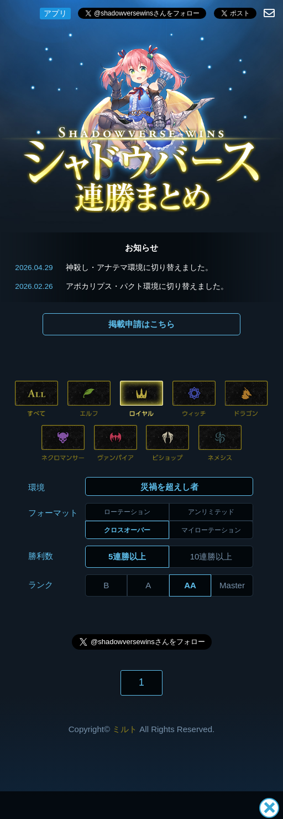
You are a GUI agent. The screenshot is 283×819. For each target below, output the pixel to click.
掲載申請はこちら (141, 324)
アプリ (55, 13)
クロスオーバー (127, 530)
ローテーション (127, 512)
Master (232, 585)
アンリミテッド (211, 512)
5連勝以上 (127, 556)
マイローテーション (211, 530)
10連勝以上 (211, 556)
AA (190, 585)
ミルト (124, 729)
